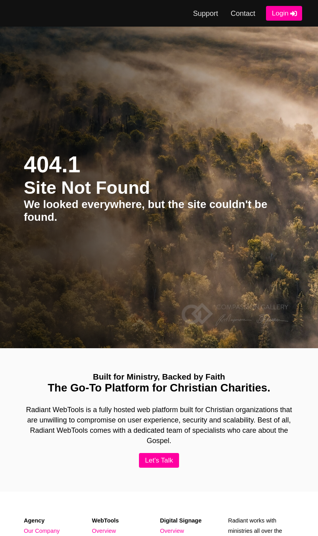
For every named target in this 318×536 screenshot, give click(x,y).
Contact (243, 13)
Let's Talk (159, 460)
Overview (104, 531)
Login (280, 13)
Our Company (42, 531)
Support (205, 13)
